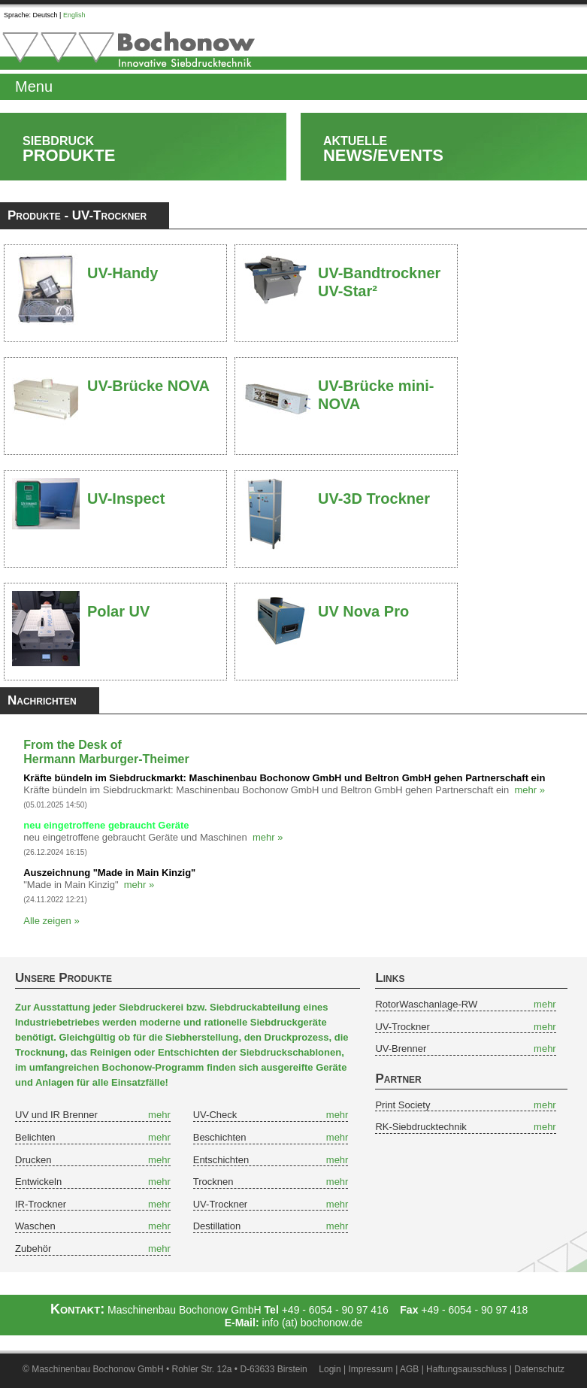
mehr (159, 1114)
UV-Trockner (220, 1204)
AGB (409, 1369)
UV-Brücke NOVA (148, 385)
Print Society (402, 1105)
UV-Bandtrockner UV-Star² (379, 276)
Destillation (217, 1226)
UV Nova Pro (363, 611)
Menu (34, 86)
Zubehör (33, 1248)
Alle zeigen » (51, 920)
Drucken (33, 1159)
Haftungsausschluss (466, 1369)
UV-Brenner (400, 1048)
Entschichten (221, 1159)
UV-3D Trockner (374, 498)
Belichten (35, 1137)
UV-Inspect (126, 498)
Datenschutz (539, 1369)
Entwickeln (38, 1181)
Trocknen (213, 1181)
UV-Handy (122, 273)
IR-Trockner (40, 1204)
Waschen (35, 1226)
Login (329, 1369)
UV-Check (215, 1114)
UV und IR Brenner (56, 1114)
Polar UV (118, 611)
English (74, 15)
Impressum (371, 1369)
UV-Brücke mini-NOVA (376, 388)
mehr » (530, 790)
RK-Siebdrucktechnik (420, 1126)
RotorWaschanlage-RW (426, 1004)
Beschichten (220, 1137)
